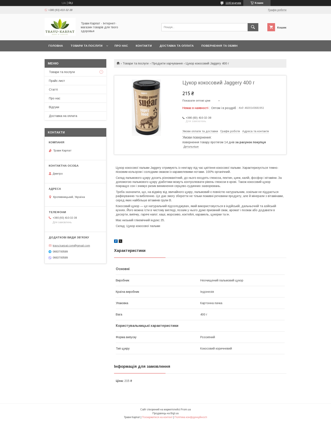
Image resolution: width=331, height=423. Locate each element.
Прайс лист (57, 80)
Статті (53, 89)
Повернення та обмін (219, 45)
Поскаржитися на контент (157, 417)
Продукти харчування (167, 63)
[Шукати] (253, 27)
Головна (55, 45)
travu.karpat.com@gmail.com (71, 245)
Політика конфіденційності (191, 417)
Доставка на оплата (63, 116)
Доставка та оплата (176, 45)
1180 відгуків (233, 2)
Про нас (121, 45)
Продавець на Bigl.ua (165, 413)
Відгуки (54, 107)
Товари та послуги (86, 45)
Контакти (144, 45)
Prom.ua (186, 409)
